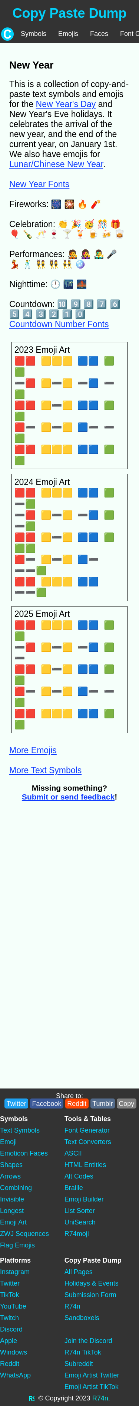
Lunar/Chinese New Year (56, 164)
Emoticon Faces (24, 1153)
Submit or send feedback (68, 796)
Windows (13, 1352)
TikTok (9, 1295)
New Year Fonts (39, 184)
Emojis (68, 33)
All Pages (78, 1272)
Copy (126, 1103)
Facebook (46, 1103)
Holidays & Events (91, 1283)
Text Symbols (20, 1130)
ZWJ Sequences (24, 1233)
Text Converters (87, 1142)
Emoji (8, 1142)
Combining (16, 1187)
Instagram (15, 1272)
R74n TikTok (82, 1352)
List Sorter (79, 1210)
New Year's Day (66, 104)
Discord (11, 1329)
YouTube (13, 1306)
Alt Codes (78, 1176)
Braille (73, 1187)
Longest (12, 1210)
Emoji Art (13, 1222)
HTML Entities (85, 1165)
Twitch (9, 1318)
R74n (72, 1306)
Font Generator (87, 1130)
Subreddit (78, 1363)
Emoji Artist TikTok (91, 1386)
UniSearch (80, 1222)
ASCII (73, 1153)
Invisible (12, 1199)
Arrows (10, 1176)
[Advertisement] (69, 880)
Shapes (11, 1165)
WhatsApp (15, 1375)
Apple (8, 1340)
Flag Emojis (17, 1245)
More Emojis (33, 750)
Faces (99, 33)
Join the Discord (88, 1340)
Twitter (16, 1103)
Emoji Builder (84, 1199)
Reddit (76, 1103)
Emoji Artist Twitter (91, 1375)
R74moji (76, 1233)
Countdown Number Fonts (59, 324)
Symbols (33, 33)
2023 (83, 1398)
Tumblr (102, 1103)
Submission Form (90, 1295)
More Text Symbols (45, 770)
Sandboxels (81, 1318)
